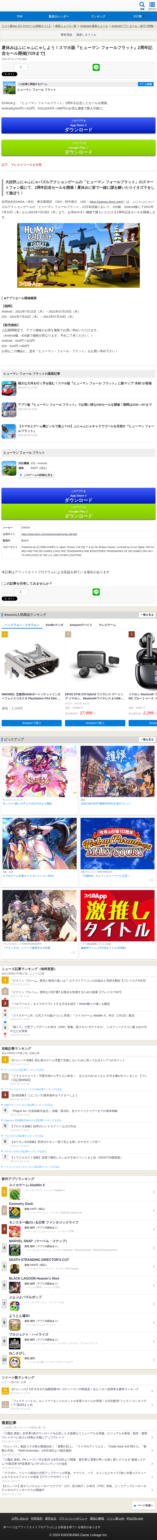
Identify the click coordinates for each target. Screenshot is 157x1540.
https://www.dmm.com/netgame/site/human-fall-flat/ (49, 534)
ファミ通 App (15, 6)
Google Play (78, 148)
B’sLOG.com (135, 1518)
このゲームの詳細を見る (38, 475)
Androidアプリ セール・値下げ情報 (132, 26)
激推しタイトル (86, 34)
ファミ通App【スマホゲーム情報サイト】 (27, 26)
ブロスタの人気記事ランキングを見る (23, 1136)
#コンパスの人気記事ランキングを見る (24, 1070)
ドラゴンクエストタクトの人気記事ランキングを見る (31, 1167)
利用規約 (37, 1518)
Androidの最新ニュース (94, 26)
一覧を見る (147, 614)
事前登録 (66, 34)
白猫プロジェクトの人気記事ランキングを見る (28, 1105)
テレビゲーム (107, 625)
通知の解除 (97, 1518)
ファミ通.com (115, 1518)
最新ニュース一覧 (65, 26)
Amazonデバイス (81, 625)
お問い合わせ (20, 1518)
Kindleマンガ (54, 625)
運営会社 (50, 1518)
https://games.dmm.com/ (106, 201)
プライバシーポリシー (73, 1518)
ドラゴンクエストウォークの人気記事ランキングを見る (33, 1089)
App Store (78, 125)
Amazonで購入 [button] (31, 723)
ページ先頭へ (145, 1505)
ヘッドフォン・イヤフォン (22, 625)
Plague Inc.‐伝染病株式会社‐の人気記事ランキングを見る (32, 1120)
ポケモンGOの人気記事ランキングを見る (25, 1151)
